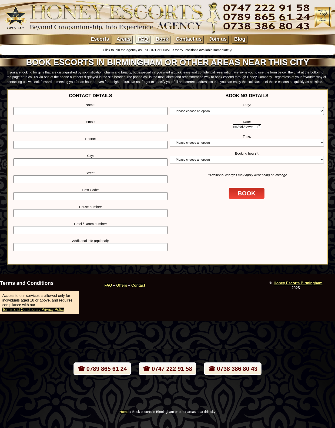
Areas (124, 39)
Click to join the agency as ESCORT (130, 50)
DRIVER (168, 50)
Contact (138, 285)
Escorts (100, 39)
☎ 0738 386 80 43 (233, 368)
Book (162, 39)
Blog (239, 39)
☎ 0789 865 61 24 (102, 368)
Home (124, 412)
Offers (121, 285)
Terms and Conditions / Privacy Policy (33, 310)
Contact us (189, 39)
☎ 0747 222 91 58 (167, 368)
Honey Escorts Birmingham (298, 283)
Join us (218, 39)
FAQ (143, 39)
